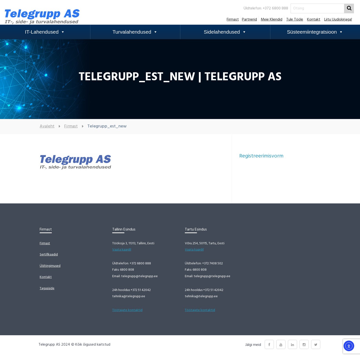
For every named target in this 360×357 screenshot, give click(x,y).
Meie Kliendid (271, 19)
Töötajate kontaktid (127, 310)
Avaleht (47, 126)
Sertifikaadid (49, 254)
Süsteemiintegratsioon (315, 32)
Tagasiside (47, 288)
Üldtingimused (50, 266)
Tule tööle (294, 19)
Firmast (233, 19)
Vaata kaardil (121, 250)
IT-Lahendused (45, 32)
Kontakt (313, 19)
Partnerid (249, 19)
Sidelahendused (225, 32)
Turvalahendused (135, 32)
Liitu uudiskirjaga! (338, 19)
